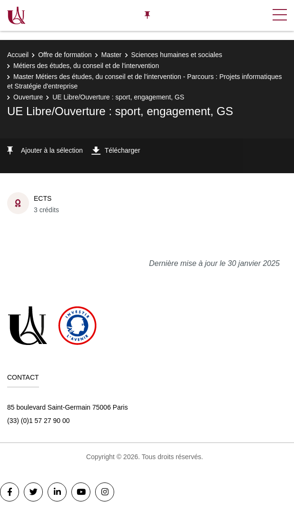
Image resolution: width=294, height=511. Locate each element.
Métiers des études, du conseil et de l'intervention (86, 65)
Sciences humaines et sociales (176, 55)
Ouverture (28, 97)
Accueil (18, 55)
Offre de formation (65, 55)
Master (111, 55)
